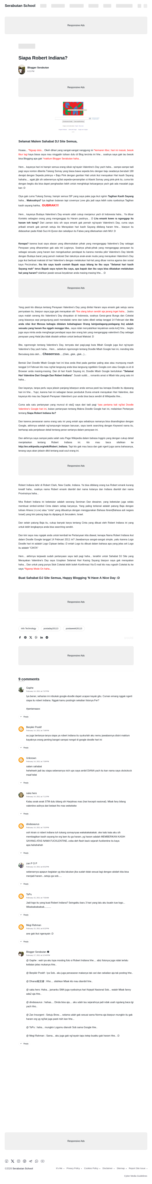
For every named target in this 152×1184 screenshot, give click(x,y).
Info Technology (28, 628)
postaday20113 (51, 628)
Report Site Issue (124, 6)
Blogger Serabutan (38, 67)
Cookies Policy (77, 6)
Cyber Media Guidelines (135, 1176)
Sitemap (107, 6)
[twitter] (30, 638)
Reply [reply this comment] (24, 717)
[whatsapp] (36, 638)
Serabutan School (20, 6)
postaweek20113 (74, 628)
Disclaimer (93, 6)
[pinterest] (25, 638)
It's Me (43, 6)
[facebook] (19, 638)
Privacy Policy (58, 6)
